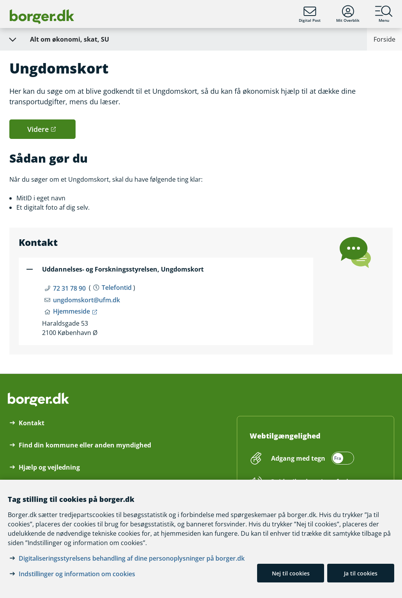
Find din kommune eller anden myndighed (85, 445)
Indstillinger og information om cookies (77, 574)
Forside (384, 39)
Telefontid (117, 287)
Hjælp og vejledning (49, 467)
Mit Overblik (348, 14)
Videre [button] (38, 129)
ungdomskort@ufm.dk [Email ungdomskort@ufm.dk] (86, 300)
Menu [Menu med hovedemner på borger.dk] (384, 14)
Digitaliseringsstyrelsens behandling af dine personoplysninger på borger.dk (132, 558)
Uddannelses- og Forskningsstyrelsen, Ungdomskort (123, 269)
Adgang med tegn (298, 458)
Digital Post (310, 14)
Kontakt (31, 423)
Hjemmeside (71, 311)
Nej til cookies (291, 573)
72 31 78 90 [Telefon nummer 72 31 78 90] (69, 288)
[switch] (311, 458)
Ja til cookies (360, 573)
